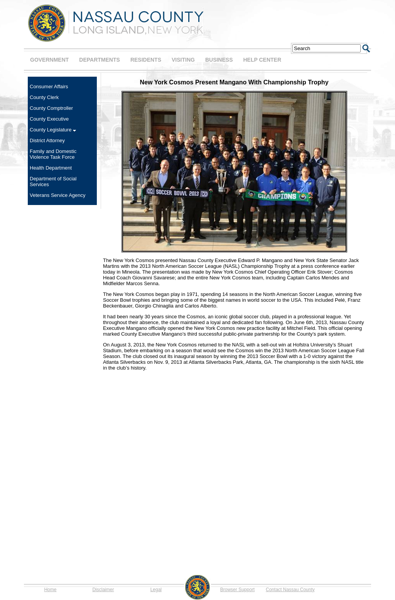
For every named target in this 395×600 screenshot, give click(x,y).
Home (50, 589)
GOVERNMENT (49, 60)
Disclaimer (103, 589)
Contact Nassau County (290, 589)
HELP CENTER (262, 60)
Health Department (51, 168)
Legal (156, 589)
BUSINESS (219, 60)
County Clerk (44, 97)
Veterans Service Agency (58, 195)
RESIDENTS (145, 60)
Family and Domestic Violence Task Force (53, 154)
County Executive (49, 119)
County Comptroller (51, 108)
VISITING (183, 60)
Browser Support (237, 589)
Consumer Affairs (49, 86)
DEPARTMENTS (99, 60)
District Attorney (47, 140)
